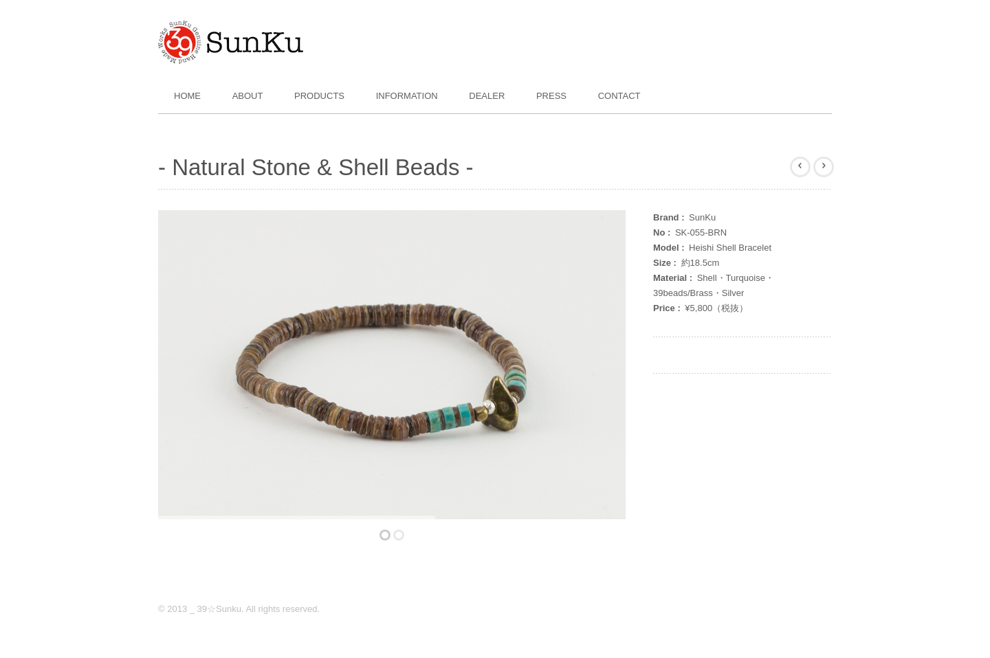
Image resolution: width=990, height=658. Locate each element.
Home (187, 96)
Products (319, 96)
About (247, 96)
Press (551, 96)
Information (407, 96)
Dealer (487, 96)
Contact (619, 96)
